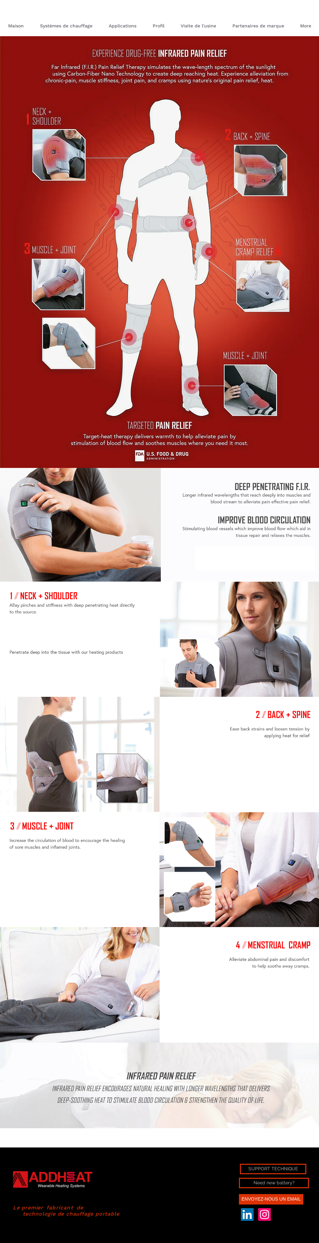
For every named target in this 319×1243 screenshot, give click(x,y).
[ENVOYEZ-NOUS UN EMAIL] (271, 1199)
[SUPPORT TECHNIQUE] (273, 1169)
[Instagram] (264, 1214)
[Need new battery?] (274, 1183)
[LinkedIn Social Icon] (247, 1214)
